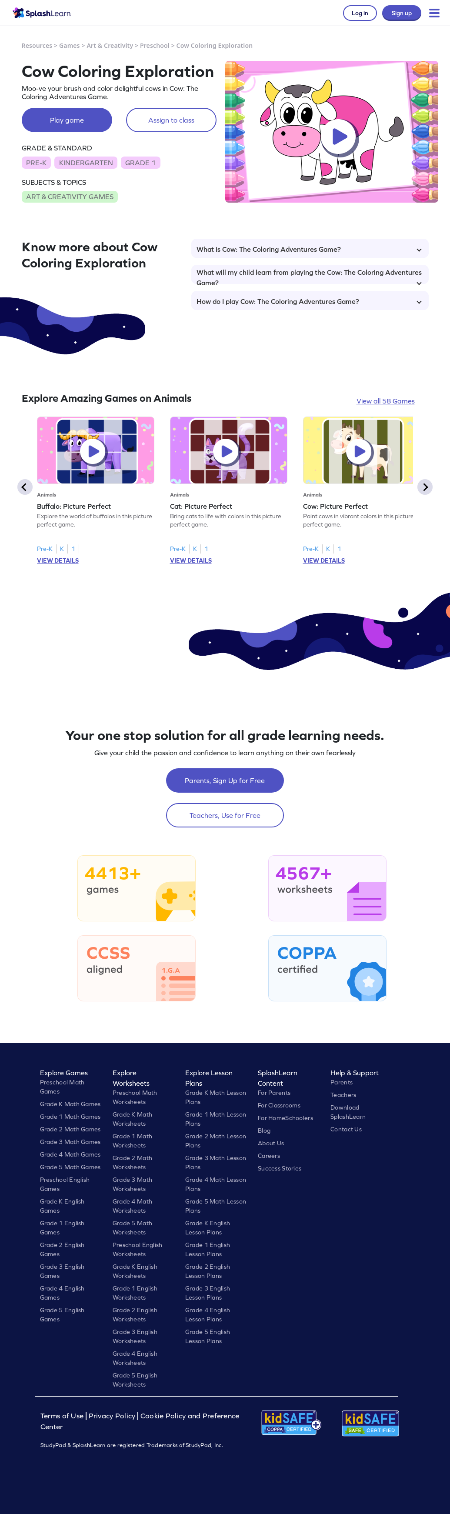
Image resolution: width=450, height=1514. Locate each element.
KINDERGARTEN (86, 163)
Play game (67, 120)
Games (69, 45)
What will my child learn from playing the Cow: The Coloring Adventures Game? (309, 276)
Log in (360, 13)
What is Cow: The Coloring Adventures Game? (309, 249)
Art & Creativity (110, 45)
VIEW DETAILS (58, 560)
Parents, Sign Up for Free (225, 780)
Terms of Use (63, 1416)
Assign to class (171, 120)
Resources (37, 45)
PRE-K (36, 163)
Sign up (402, 13)
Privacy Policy (112, 1416)
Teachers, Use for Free (225, 815)
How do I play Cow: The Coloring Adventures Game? (309, 301)
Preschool (155, 45)
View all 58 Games (386, 401)
